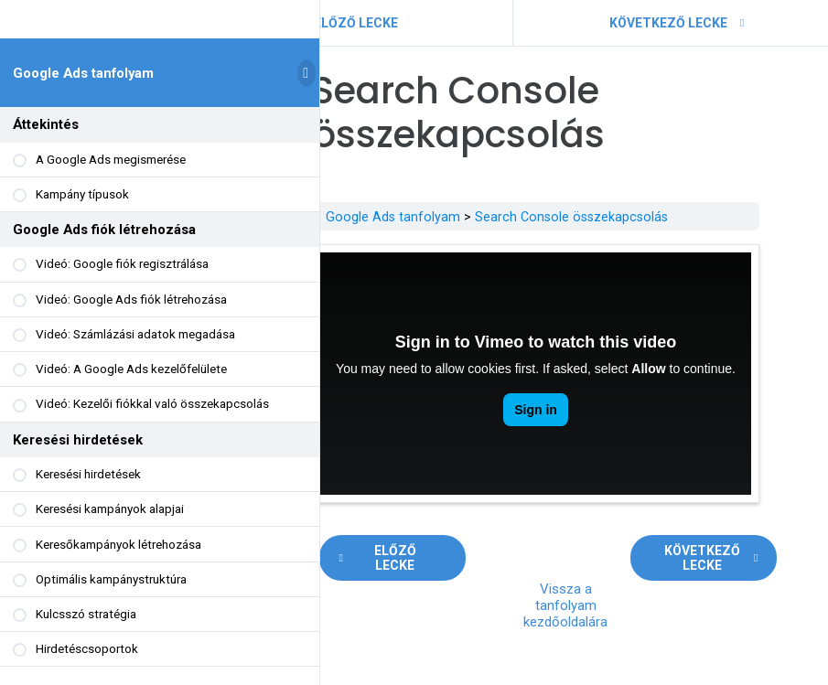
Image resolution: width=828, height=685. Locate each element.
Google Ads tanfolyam (83, 79)
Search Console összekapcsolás (620, 216)
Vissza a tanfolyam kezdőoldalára (615, 578)
